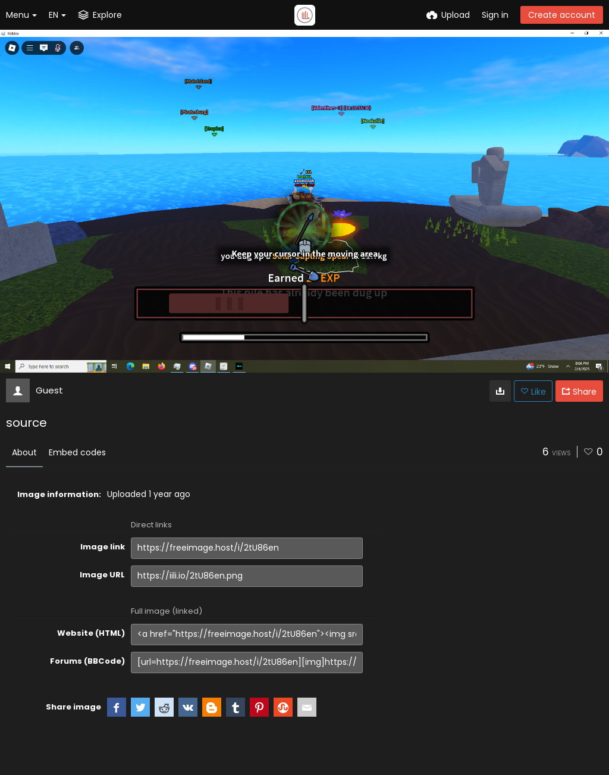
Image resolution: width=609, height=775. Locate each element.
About (24, 452)
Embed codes (77, 452)
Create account (561, 15)
